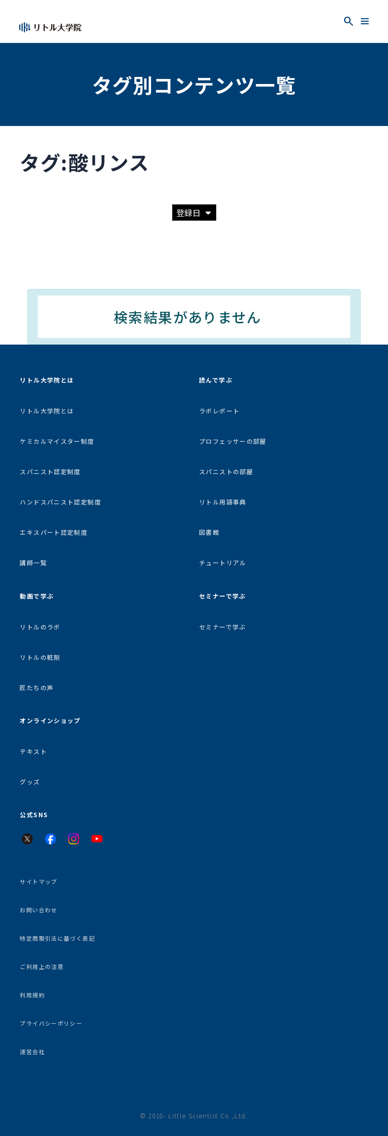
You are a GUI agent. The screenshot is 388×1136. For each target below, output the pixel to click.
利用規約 (32, 995)
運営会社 (32, 1051)
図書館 (209, 532)
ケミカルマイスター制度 (57, 441)
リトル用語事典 (223, 501)
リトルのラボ (40, 626)
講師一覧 (33, 562)
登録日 (193, 212)
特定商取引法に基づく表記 (57, 938)
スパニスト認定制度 (50, 471)
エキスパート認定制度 (53, 532)
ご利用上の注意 (42, 966)
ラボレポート (219, 410)
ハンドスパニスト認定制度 (60, 501)
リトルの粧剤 (40, 657)
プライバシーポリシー (51, 1023)
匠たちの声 (37, 687)
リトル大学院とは (47, 410)
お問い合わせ (38, 910)
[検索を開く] (349, 21)
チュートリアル (223, 562)
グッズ (30, 781)
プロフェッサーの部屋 (233, 441)
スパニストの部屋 (226, 471)
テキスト (33, 751)
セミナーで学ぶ (222, 626)
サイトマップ (38, 881)
